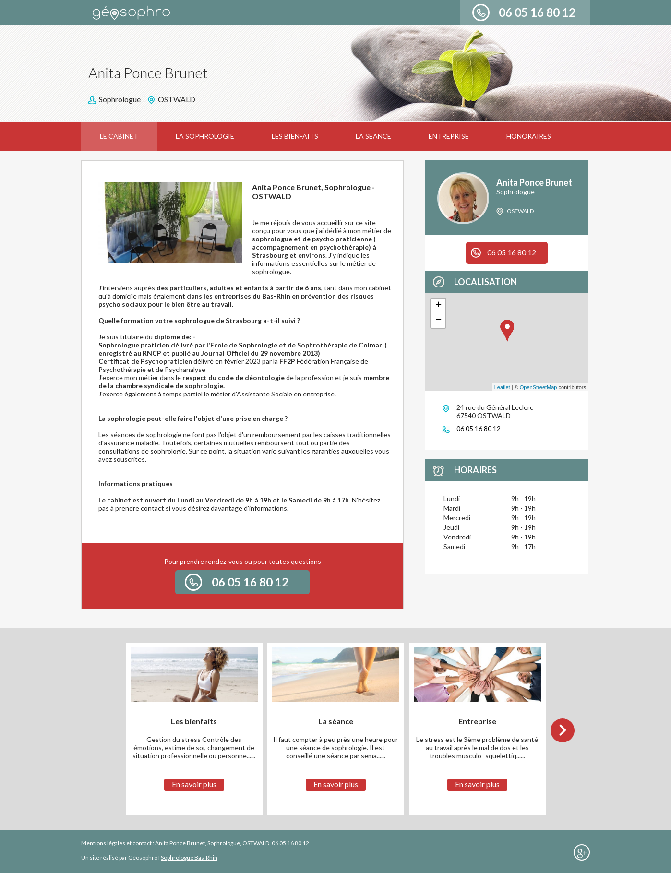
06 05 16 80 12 (537, 12)
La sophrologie (205, 136)
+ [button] (438, 306)
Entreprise (449, 136)
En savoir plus (194, 784)
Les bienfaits (295, 136)
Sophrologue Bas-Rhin (189, 857)
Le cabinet (119, 136)
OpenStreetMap (538, 387)
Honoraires (528, 136)
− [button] (438, 320)
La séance (373, 136)
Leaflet (502, 387)
